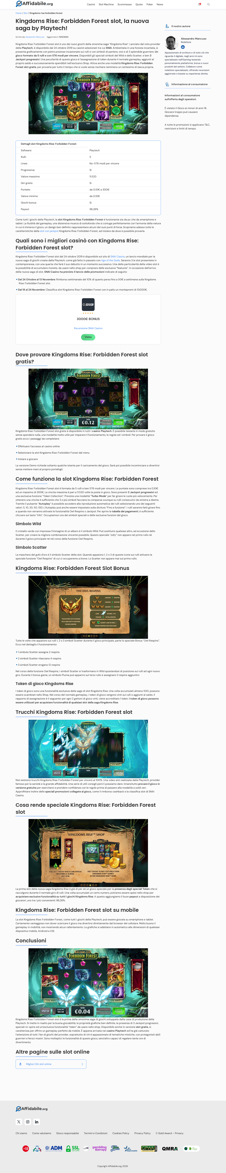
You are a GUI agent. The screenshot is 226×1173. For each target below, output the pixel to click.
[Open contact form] (199, 4)
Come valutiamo (41, 1133)
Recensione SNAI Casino (88, 328)
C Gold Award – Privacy (169, 1133)
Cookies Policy (120, 1133)
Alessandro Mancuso (34, 37)
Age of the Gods (110, 260)
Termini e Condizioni (95, 1133)
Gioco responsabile (67, 1133)
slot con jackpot (49, 231)
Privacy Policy (142, 1133)
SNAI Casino (118, 256)
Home (19, 13)
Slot (26, 13)
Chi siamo (21, 1133)
